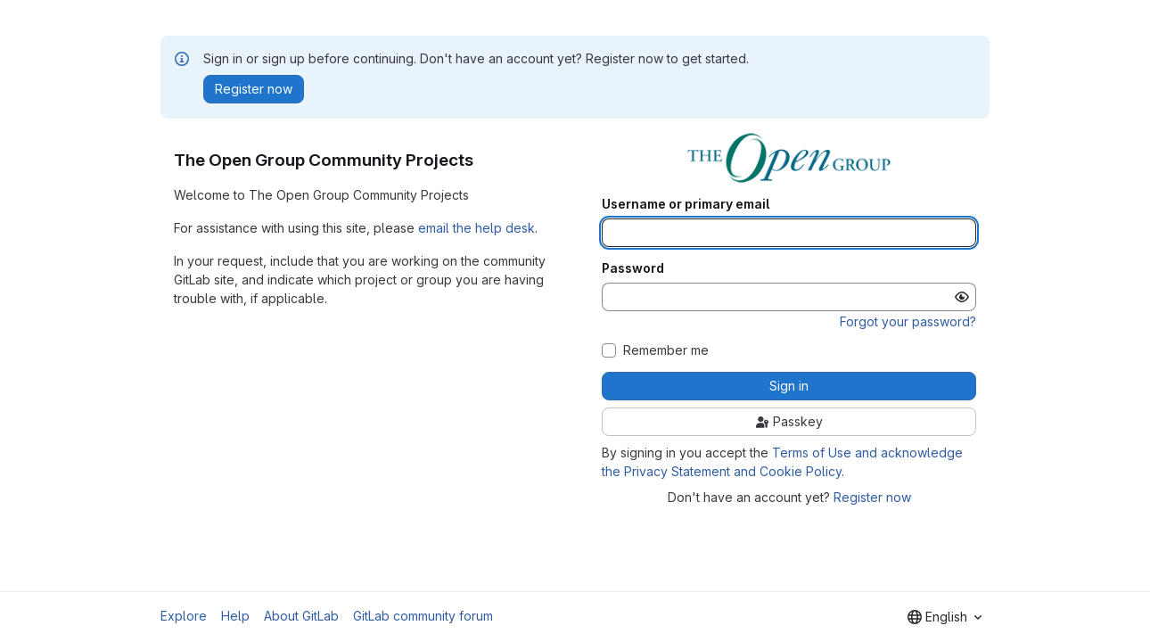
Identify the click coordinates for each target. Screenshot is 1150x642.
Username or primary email (685, 204)
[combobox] (944, 617)
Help (235, 615)
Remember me (666, 350)
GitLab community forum (423, 615)
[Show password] (962, 297)
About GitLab (301, 615)
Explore (183, 615)
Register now (872, 497)
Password (633, 268)
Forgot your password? (908, 321)
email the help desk (476, 227)
